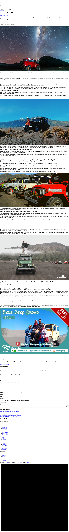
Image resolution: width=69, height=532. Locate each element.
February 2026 (4, 428)
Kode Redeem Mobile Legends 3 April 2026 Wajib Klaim (9, 411)
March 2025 (4, 440)
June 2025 (4, 438)
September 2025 (5, 434)
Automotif (2, 10)
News (3, 457)
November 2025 (5, 432)
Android (3, 454)
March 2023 (4, 445)
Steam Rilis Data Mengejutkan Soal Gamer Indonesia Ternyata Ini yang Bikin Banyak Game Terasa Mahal (18, 412)
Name (1, 394)
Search (1, 404)
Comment (2, 392)
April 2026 (4, 426)
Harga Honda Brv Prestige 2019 (5, 376)
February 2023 (4, 447)
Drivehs (1, 3)
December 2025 (5, 431)
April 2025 (4, 439)
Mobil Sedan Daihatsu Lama (4, 368)
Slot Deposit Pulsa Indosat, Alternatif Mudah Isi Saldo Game (10, 415)
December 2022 (5, 449)
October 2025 (4, 433)
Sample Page (4, 7)
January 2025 (4, 443)
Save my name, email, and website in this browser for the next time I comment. (16, 400)
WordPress (28, 462)
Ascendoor (20, 462)
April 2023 (4, 444)
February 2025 (4, 442)
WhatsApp (4, 460)
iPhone (3, 456)
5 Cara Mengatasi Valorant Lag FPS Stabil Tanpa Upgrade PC (10, 414)
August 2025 (4, 436)
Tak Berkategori (5, 459)
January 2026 (4, 429)
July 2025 (4, 437)
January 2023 (4, 448)
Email (1, 396)
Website (1, 398)
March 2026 (4, 427)
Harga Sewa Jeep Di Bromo (4, 372)
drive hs (1, 15)
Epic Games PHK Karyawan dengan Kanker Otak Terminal (10, 416)
